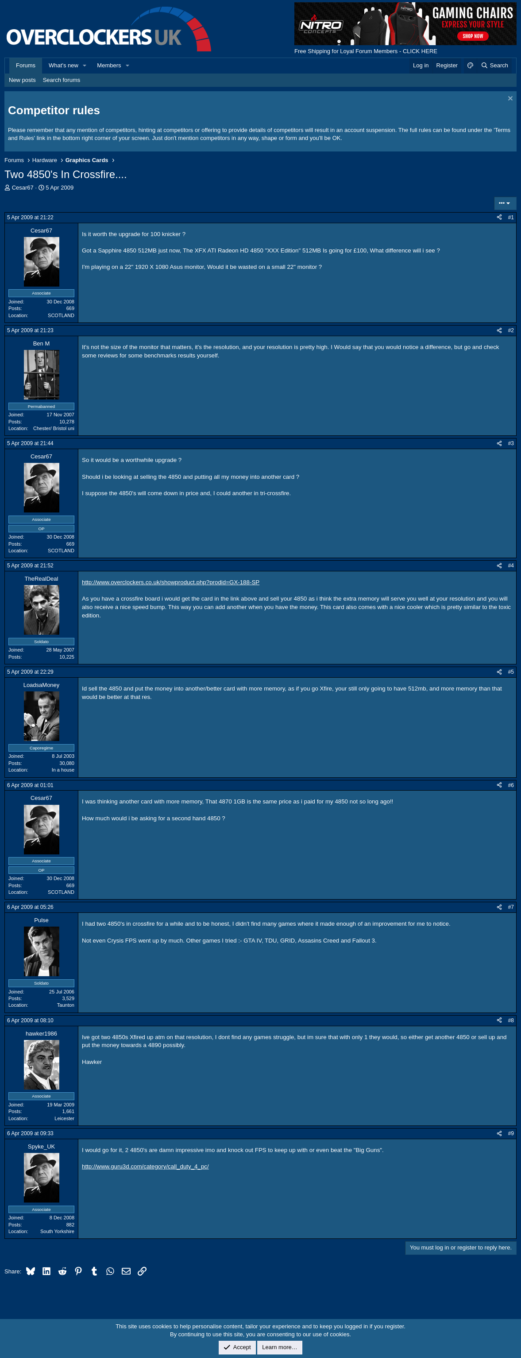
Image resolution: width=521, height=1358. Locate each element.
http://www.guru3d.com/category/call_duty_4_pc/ (145, 1166)
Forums (25, 65)
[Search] (494, 65)
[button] (85, 65)
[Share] (499, 218)
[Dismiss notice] (509, 99)
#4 (511, 566)
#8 (511, 1020)
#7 (511, 907)
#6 (511, 785)
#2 (511, 330)
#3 (511, 443)
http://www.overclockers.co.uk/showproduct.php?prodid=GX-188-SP (170, 582)
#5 (511, 672)
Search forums (62, 80)
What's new (63, 65)
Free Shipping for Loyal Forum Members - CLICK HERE (365, 51)
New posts (22, 80)
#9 (511, 1133)
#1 (511, 217)
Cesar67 (23, 187)
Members (109, 65)
